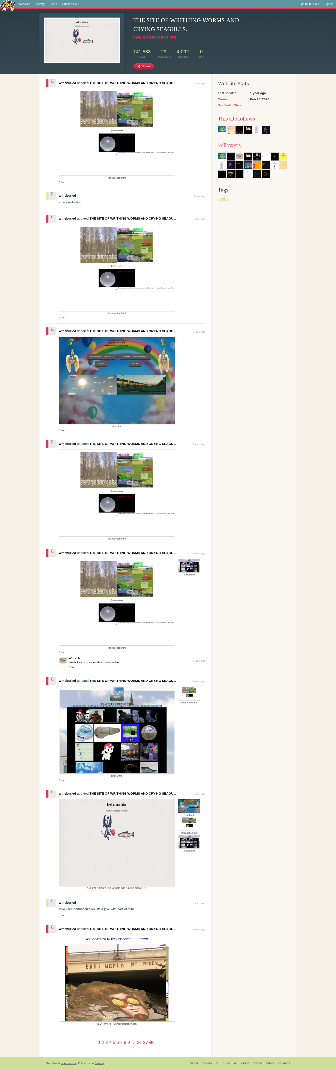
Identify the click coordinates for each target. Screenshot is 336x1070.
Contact (284, 1063)
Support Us (70, 4)
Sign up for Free (308, 4)
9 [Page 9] (129, 1042)
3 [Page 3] (106, 1042)
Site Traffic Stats (229, 105)
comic (222, 198)
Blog (226, 1063)
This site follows (236, 119)
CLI (217, 1063)
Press (245, 1063)
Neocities (51, 1063)
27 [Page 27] (145, 1042)
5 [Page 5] (114, 1042)
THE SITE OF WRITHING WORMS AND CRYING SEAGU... (133, 83)
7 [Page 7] (121, 1042)
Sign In (328, 4)
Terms (270, 1063)
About (194, 1063)
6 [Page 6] (117, 1042)
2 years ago (199, 219)
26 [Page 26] (139, 1042)
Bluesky (99, 1063)
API (235, 1063)
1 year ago (199, 83)
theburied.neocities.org (154, 37)
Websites (24, 4)
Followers (229, 145)
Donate (207, 1063)
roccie (74, 658)
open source (68, 1063)
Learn (53, 4)
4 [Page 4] (110, 1042)
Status (257, 1063)
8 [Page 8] (125, 1042)
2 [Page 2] (103, 1042)
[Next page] (151, 1042)
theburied (67, 83)
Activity (40, 4)
